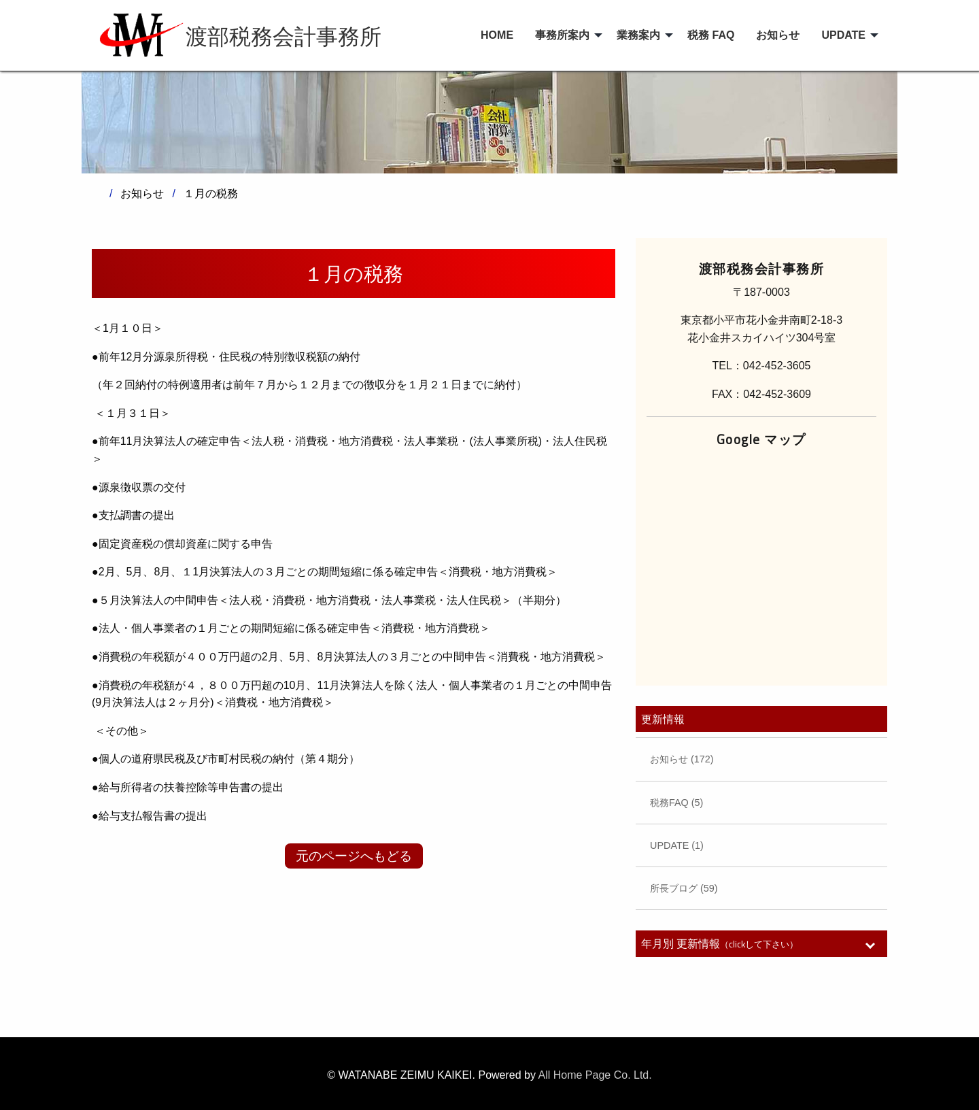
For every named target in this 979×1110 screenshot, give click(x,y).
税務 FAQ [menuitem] (710, 35)
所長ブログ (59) (684, 888)
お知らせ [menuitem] (778, 35)
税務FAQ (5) (676, 802)
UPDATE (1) (677, 845)
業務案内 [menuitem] (638, 35)
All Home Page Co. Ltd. (595, 1075)
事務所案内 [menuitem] (562, 35)
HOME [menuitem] (497, 35)
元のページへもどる (354, 856)
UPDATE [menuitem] (843, 35)
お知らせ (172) (682, 759)
